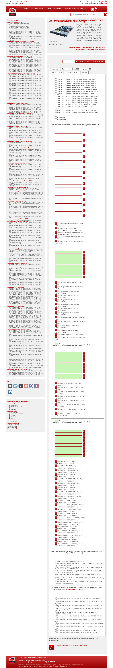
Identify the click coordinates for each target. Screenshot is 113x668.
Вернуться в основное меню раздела (19, 28)
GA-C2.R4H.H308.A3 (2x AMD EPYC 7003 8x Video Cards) (24, 251)
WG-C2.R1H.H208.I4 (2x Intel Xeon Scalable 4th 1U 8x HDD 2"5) (26, 274)
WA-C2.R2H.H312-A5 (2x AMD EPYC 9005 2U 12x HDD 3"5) (25, 319)
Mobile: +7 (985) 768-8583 (16, 413)
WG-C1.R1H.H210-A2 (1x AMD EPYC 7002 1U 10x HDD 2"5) (25, 63)
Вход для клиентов (79, 8)
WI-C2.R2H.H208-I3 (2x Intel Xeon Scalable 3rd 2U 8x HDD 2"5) (25, 212)
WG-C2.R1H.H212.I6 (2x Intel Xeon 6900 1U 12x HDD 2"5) (24, 374)
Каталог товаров (37, 8)
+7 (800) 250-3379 (12, 427)
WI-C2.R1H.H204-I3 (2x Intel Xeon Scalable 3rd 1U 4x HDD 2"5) (25, 194)
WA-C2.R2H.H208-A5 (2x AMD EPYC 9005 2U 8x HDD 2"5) (24, 321)
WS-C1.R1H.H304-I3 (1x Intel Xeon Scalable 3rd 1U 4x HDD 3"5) (26, 31)
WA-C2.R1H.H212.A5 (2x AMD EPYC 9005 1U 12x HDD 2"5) (25, 315)
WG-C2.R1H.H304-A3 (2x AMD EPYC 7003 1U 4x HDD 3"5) (24, 66)
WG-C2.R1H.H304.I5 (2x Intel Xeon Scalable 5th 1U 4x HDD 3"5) (26, 365)
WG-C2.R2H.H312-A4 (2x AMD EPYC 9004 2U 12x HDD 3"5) (25, 293)
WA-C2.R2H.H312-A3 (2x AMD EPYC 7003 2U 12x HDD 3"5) (25, 111)
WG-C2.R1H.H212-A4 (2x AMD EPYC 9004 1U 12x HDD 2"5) (25, 303)
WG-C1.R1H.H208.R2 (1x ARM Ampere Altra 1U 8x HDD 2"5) (25, 331)
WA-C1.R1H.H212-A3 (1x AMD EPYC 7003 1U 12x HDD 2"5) (25, 106)
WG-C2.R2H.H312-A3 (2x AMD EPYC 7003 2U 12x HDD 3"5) (25, 64)
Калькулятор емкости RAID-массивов (19, 27)
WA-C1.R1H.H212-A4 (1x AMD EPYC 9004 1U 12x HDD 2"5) (25, 289)
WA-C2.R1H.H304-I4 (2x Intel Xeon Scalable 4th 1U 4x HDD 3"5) (26, 267)
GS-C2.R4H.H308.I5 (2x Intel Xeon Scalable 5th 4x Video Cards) (26, 250)
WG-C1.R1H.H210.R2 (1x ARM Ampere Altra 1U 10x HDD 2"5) (25, 330)
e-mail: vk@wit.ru (13, 412)
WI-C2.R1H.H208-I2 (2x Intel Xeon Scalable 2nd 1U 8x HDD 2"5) (26, 193)
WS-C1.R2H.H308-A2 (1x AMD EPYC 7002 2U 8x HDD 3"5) (24, 44)
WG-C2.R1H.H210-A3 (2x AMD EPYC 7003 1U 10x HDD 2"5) (25, 59)
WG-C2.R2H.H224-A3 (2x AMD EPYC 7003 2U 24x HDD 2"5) (25, 65)
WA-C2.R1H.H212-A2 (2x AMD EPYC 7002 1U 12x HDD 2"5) (25, 104)
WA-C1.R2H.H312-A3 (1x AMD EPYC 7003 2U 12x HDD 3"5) (25, 108)
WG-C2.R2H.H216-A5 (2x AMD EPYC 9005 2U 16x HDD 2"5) (25, 314)
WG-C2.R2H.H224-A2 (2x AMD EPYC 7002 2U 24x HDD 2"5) (25, 61)
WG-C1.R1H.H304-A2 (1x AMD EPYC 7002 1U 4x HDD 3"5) (24, 70)
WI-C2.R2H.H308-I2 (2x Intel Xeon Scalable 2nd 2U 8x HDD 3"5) (26, 202)
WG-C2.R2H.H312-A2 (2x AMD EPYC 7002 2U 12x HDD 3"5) (25, 60)
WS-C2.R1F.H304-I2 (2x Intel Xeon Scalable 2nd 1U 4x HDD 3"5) (26, 155)
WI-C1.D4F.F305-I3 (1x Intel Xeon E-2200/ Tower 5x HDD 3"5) (25, 220)
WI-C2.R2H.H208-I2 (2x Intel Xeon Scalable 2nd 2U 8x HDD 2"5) (26, 206)
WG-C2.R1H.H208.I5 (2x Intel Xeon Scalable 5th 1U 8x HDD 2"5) (26, 341)
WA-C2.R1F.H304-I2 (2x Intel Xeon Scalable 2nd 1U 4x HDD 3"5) (26, 115)
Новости (48, 8)
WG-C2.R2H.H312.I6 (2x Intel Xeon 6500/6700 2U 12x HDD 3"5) (26, 373)
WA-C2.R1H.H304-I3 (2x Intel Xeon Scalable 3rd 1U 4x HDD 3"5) (26, 122)
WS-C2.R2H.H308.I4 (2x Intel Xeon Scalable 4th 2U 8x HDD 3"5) (26, 174)
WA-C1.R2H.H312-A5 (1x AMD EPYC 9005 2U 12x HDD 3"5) (25, 320)
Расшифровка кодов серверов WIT (18, 26)
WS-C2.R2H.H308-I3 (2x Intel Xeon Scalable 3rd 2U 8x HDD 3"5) (26, 32)
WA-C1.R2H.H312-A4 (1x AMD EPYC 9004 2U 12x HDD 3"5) (25, 291)
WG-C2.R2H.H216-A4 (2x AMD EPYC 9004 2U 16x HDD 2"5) (25, 296)
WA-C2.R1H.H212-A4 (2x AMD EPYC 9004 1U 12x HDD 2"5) (25, 298)
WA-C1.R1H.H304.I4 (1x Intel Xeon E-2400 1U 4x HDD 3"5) (24, 326)
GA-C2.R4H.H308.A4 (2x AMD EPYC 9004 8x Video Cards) (24, 253)
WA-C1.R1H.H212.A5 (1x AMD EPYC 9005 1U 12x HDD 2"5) (25, 316)
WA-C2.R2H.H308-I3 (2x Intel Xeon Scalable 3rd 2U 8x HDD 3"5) (26, 121)
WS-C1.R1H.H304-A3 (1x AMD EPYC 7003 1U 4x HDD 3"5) (24, 49)
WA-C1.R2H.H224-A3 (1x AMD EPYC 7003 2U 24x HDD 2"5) (25, 109)
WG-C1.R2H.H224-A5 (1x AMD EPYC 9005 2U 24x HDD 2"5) (25, 308)
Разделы (26, 8)
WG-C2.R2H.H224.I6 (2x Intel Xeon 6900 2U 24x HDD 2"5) (24, 372)
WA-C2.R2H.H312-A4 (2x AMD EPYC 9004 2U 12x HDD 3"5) (25, 300)
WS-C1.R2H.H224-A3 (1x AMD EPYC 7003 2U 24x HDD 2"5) (25, 52)
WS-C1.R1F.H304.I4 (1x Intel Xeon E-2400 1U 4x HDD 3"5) (24, 278)
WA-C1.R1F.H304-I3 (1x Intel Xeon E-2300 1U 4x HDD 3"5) (24, 188)
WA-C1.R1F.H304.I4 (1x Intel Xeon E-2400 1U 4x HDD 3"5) (24, 325)
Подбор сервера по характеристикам (19, 23)
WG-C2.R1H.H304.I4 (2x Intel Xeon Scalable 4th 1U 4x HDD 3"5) (26, 273)
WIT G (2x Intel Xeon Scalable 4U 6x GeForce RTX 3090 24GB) (25, 249)
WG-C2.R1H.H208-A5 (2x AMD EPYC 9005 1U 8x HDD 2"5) (24, 307)
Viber (11, 418)
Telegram (12, 408)
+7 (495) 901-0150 (12, 426)
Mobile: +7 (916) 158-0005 (16, 406)
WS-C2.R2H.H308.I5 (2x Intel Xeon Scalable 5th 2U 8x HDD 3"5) (26, 359)
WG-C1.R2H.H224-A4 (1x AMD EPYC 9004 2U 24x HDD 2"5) (25, 295)
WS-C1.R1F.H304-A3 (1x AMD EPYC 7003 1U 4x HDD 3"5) (24, 47)
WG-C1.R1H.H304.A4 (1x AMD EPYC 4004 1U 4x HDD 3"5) (24, 305)
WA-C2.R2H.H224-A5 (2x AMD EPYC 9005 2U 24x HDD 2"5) (25, 322)
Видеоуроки (57, 8)
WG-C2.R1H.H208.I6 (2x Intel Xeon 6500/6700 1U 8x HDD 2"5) (25, 371)
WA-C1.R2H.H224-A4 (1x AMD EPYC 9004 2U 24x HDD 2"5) (25, 297)
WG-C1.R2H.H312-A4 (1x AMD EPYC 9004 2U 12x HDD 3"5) (25, 292)
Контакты (67, 8)
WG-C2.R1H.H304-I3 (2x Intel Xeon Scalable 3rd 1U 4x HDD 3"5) (26, 77)
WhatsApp (12, 409)
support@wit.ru (17, 424)
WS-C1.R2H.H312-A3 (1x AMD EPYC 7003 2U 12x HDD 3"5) (25, 51)
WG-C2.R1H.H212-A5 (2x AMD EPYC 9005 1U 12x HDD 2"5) (25, 310)
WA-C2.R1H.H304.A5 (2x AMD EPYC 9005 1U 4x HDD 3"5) (24, 317)
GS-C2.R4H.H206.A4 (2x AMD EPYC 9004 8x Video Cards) (24, 254)
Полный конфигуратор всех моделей (19, 25)
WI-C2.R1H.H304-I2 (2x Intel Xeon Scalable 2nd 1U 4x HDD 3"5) (26, 192)
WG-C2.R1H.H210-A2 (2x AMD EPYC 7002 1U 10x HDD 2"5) (25, 58)
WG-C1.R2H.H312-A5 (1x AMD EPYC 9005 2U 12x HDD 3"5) (25, 311)
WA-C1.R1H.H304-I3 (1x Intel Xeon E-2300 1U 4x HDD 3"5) (24, 189)
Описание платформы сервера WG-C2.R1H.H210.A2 (71, 645)
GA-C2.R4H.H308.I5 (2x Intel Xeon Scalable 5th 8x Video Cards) (26, 255)
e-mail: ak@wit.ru (13, 405)
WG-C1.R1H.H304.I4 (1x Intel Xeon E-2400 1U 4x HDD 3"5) (24, 327)
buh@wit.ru (16, 421)
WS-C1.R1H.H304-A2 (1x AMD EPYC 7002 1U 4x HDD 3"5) (24, 42)
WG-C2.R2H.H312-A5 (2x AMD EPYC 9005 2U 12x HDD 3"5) (25, 312)
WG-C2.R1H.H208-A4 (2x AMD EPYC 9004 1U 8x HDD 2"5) (24, 302)
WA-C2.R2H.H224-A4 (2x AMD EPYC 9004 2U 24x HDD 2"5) (25, 301)
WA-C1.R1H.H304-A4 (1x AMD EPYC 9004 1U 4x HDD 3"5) (24, 288)
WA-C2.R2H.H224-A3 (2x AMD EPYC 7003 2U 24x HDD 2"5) (25, 112)
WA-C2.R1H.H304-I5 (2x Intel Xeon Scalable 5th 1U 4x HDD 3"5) (26, 350)
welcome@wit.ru (43, 657)
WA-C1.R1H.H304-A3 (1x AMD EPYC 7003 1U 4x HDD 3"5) (24, 107)
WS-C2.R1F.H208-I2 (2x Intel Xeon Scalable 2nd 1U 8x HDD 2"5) (26, 149)
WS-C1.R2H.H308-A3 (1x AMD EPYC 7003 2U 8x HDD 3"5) (24, 50)
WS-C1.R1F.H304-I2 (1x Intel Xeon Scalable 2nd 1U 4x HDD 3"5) (26, 137)
